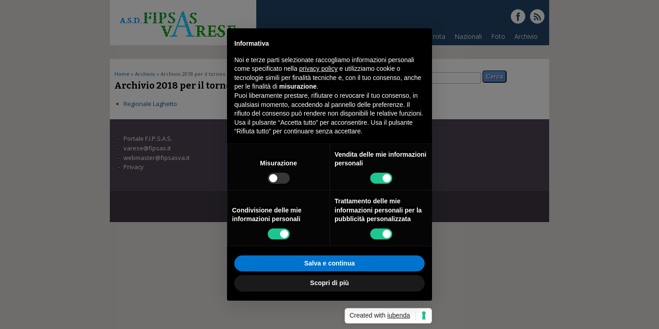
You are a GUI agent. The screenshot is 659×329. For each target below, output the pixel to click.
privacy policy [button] (318, 68)
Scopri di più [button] (329, 283)
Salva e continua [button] (329, 263)
